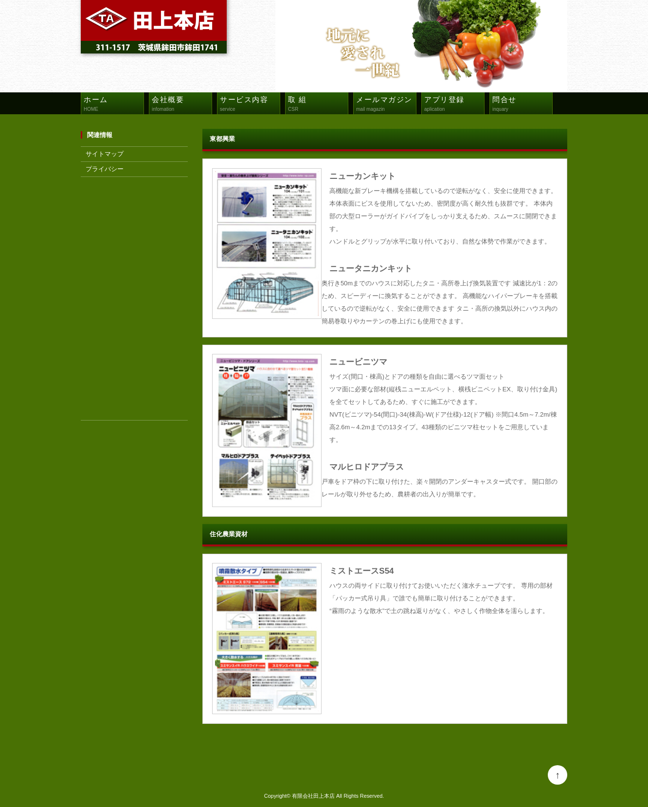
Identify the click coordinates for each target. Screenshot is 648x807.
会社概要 (182, 104)
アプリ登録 (454, 104)
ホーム (114, 104)
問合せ (522, 104)
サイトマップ (105, 154)
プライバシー (105, 169)
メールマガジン (386, 104)
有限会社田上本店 (313, 796)
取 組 (318, 104)
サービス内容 (250, 104)
